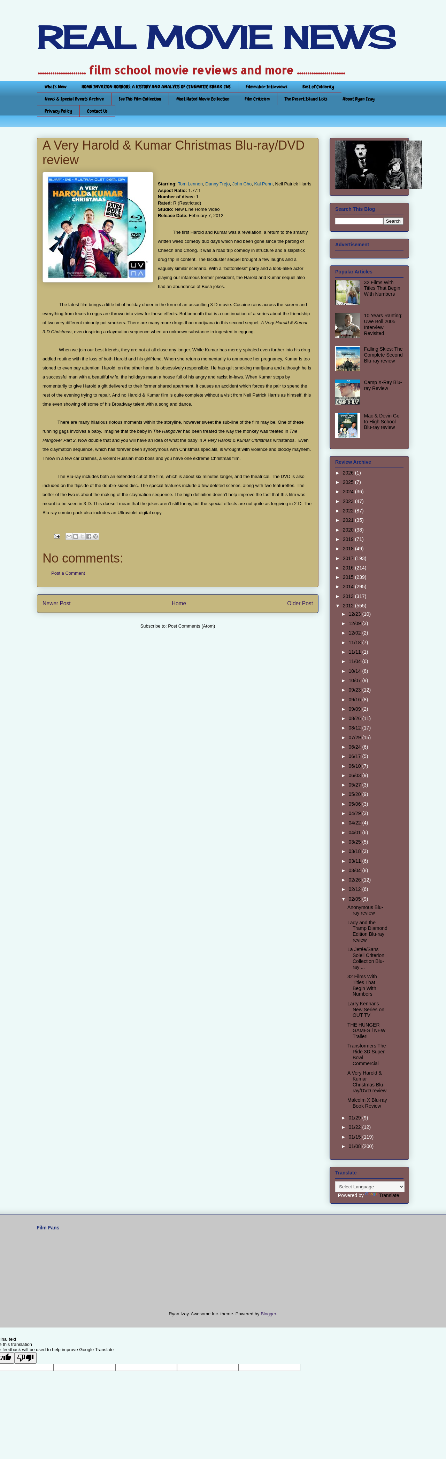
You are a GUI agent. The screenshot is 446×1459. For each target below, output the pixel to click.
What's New (56, 86)
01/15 (355, 1137)
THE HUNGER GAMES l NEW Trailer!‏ (366, 1030)
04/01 (355, 832)
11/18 (355, 642)
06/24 (355, 747)
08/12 (355, 728)
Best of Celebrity (318, 86)
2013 (349, 596)
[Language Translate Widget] (370, 1186)
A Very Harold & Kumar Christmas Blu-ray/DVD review (366, 1081)
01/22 (355, 1127)
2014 (349, 586)
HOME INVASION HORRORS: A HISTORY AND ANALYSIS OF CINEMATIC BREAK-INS (156, 86)
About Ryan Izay (359, 99)
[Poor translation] (25, 1358)
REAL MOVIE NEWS (216, 37)
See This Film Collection (140, 99)
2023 (349, 501)
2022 (349, 510)
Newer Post (57, 603)
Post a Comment (68, 573)
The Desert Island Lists (306, 99)
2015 (349, 577)
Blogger (268, 1313)
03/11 (355, 861)
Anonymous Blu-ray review (365, 910)
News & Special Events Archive (74, 99)
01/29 (355, 1118)
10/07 (355, 680)
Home (179, 603)
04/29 (355, 813)
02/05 (355, 899)
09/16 (355, 699)
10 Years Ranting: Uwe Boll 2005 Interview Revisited (383, 324)
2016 (349, 568)
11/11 (355, 652)
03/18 (355, 851)
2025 (349, 482)
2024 (349, 491)
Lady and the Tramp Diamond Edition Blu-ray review (367, 931)
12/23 (355, 614)
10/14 (355, 671)
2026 (349, 473)
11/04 (355, 661)
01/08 (355, 1146)
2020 (349, 530)
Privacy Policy (58, 111)
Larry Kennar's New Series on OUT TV (365, 1009)
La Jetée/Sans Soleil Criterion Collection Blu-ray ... (365, 958)
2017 (349, 558)
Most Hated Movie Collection (203, 99)
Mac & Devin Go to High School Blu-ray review (382, 421)
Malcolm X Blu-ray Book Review (367, 1103)
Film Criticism (257, 99)
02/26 (355, 880)
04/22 (355, 823)
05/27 (355, 785)
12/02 (355, 633)
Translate (382, 1195)
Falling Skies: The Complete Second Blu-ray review (383, 355)
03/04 (355, 870)
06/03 (355, 775)
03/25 (355, 842)
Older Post (300, 603)
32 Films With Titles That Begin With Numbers (382, 288)
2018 (349, 548)
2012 (349, 605)
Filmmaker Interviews (266, 86)
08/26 (355, 718)
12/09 (355, 623)
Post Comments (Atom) (191, 626)
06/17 (355, 756)
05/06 (355, 804)
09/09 (355, 709)
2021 (349, 520)
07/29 (355, 737)
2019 (349, 539)
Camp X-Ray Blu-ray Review (383, 385)
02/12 (355, 889)
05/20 (355, 794)
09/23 (355, 690)
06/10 (355, 766)
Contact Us (97, 111)
